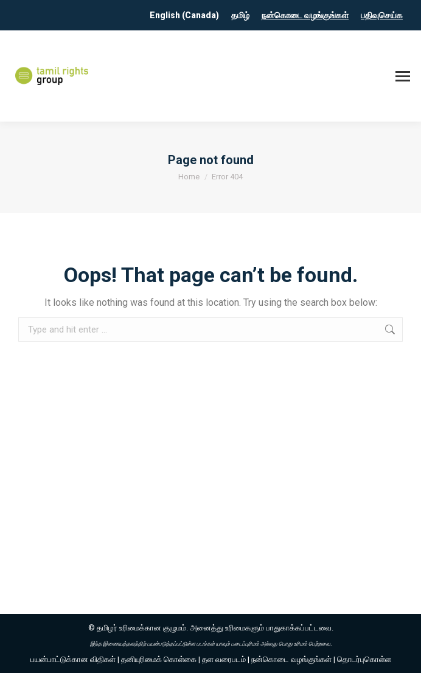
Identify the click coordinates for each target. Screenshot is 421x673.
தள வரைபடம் (224, 659)
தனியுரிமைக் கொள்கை (159, 659)
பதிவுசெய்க (382, 15)
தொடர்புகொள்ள (364, 659)
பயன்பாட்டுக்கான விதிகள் (73, 659)
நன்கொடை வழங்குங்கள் (305, 15)
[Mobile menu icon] (403, 76)
